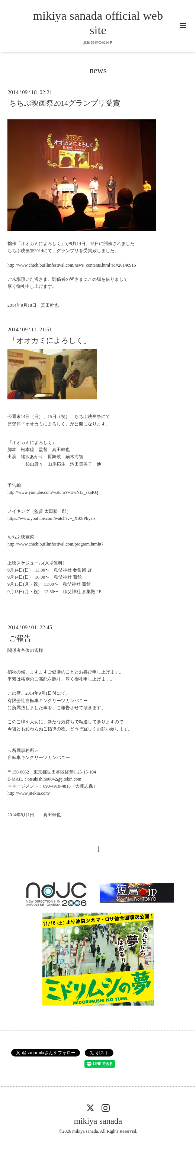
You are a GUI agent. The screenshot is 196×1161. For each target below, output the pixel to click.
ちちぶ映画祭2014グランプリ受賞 (64, 103)
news (97, 70)
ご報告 (20, 638)
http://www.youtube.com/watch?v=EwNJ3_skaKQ (52, 492)
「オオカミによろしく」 (50, 340)
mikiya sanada (98, 1121)
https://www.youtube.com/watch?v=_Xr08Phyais (51, 518)
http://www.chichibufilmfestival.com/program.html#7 (55, 544)
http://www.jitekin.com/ (28, 793)
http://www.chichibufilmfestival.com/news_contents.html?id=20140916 (71, 265)
